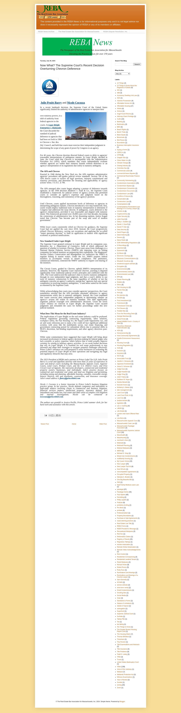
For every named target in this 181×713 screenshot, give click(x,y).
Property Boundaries (124, 516)
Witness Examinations (124, 677)
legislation (120, 403)
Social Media (121, 595)
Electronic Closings (123, 256)
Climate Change (122, 163)
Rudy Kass (121, 570)
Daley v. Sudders (123, 222)
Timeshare (120, 639)
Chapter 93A (121, 157)
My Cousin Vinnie (123, 461)
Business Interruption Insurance (128, 145)
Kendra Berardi (122, 382)
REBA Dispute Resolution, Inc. (115, 32)
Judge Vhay (121, 374)
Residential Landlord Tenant (126, 559)
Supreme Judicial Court (125, 614)
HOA (118, 330)
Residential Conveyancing (126, 557)
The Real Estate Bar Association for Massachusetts (78, 32)
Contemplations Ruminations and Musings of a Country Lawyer (128, 207)
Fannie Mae (121, 290)
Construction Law (123, 201)
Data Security (121, 229)
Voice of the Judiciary (124, 669)
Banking (120, 122)
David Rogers (121, 232)
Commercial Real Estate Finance (128, 176)
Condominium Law (123, 194)
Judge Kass (121, 369)
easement (120, 248)
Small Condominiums (124, 590)
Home (74, 424)
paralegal (120, 489)
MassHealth (121, 435)
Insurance (120, 353)
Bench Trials (121, 132)
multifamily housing (123, 458)
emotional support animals (126, 264)
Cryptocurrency (122, 214)
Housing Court (122, 343)
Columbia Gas (122, 168)
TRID (119, 657)
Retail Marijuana (122, 562)
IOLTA (119, 356)
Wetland (120, 672)
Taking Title (121, 619)
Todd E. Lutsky (122, 654)
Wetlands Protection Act (125, 674)
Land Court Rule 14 (123, 395)
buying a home (122, 150)
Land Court (121, 393)
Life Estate (120, 411)
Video (119, 667)
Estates (119, 282)
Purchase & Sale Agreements (127, 518)
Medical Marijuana (123, 448)
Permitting (120, 497)
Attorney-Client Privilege (125, 116)
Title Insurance (122, 649)
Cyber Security (122, 216)
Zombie (119, 682)
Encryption (120, 266)
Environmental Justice (124, 272)
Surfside (120, 616)
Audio (119, 119)
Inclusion (120, 351)
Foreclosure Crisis (123, 306)
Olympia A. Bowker (123, 477)
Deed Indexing (122, 235)
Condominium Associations (126, 183)
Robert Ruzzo (121, 567)
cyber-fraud (121, 219)
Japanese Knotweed (124, 364)
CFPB (119, 155)
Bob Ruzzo (121, 140)
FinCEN (119, 298)
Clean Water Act (122, 160)
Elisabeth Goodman (124, 261)
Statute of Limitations (124, 603)
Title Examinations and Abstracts (128, 644)
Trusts (119, 659)
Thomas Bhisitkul (123, 637)
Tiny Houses (121, 642)
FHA (118, 293)
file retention (121, 295)
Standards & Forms (123, 601)
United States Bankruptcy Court (128, 662)
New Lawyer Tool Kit (124, 466)
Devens (119, 237)
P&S (118, 482)
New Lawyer (121, 464)
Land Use (120, 398)
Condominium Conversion (126, 188)
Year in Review (122, 680)
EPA (118, 277)
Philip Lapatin (121, 500)
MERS (119, 451)
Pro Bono (120, 508)
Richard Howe (122, 565)
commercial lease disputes (126, 173)
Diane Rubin (121, 240)
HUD (118, 348)
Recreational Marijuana (125, 531)
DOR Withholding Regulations (127, 243)
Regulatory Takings (123, 542)
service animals (122, 585)
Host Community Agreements (127, 336)
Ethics (119, 285)
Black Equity (121, 135)
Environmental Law (123, 274)
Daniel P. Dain (122, 227)
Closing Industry (122, 165)
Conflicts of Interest (123, 196)
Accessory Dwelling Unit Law (127, 95)
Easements (121, 250)
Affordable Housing (123, 106)
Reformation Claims (124, 537)
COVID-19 (120, 211)
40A (118, 90)
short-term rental (122, 588)
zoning (119, 685)
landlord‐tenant (122, 400)
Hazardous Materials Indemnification (124, 327)
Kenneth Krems (122, 385)
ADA (118, 98)
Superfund (120, 611)
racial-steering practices (125, 521)
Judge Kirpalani (122, 372)
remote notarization (123, 544)
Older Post (103, 424)
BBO (118, 127)
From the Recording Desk (126, 314)
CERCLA (120, 152)
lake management (123, 390)
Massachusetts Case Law (126, 423)
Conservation (121, 199)
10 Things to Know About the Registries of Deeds (127, 86)
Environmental (122, 269)
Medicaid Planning (123, 445)
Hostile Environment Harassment (128, 338)
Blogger (122, 701)
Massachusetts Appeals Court (127, 421)
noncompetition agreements (126, 472)
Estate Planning (122, 279)
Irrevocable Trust (123, 358)
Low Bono (120, 418)
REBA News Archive (46, 32)
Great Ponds (121, 319)
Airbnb (119, 108)
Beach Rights (121, 129)
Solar (119, 598)
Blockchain (121, 137)
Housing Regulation (124, 345)
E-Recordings (121, 245)
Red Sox (120, 534)
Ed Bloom (120, 253)
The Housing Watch (124, 634)
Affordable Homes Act (124, 103)
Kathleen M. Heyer (123, 379)
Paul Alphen (121, 495)
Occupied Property (123, 474)
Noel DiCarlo (121, 469)
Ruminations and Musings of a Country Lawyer (127, 576)
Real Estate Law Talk (124, 523)
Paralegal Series (122, 492)
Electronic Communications (126, 258)
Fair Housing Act (122, 287)
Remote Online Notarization (126, 547)
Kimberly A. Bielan (123, 387)
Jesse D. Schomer (123, 366)
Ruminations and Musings (126, 572)
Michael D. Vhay (122, 453)
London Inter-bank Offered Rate (128, 414)
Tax (118, 622)
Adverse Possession (124, 101)
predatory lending (123, 505)
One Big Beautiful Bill (124, 479)
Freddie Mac (121, 311)
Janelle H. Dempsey (124, 361)
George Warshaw (123, 316)
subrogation (121, 608)
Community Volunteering (125, 180)
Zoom (119, 688)
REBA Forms (121, 526)
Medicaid (120, 443)
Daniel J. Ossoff (122, 224)
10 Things (120, 83)
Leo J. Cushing (122, 406)
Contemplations (122, 204)
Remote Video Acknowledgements (129, 550)
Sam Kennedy (122, 580)
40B (118, 93)
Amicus (119, 111)
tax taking (120, 624)
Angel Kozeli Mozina (124, 114)
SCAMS (120, 582)
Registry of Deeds (123, 539)
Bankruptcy (121, 124)
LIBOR (119, 408)
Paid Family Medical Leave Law (128, 485)
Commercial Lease (123, 171)
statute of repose (123, 606)
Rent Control (121, 554)
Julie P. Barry (121, 377)
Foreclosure (121, 303)
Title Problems (122, 651)
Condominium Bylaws (124, 186)
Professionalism (122, 513)
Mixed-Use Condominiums (126, 456)
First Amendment (123, 300)
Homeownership (122, 333)
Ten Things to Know (124, 627)
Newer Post (45, 424)
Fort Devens (121, 308)
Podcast (120, 502)
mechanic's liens (122, 440)
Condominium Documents (126, 191)
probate (119, 510)
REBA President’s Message (126, 529)
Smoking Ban (121, 593)
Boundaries (121, 143)
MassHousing (121, 438)
